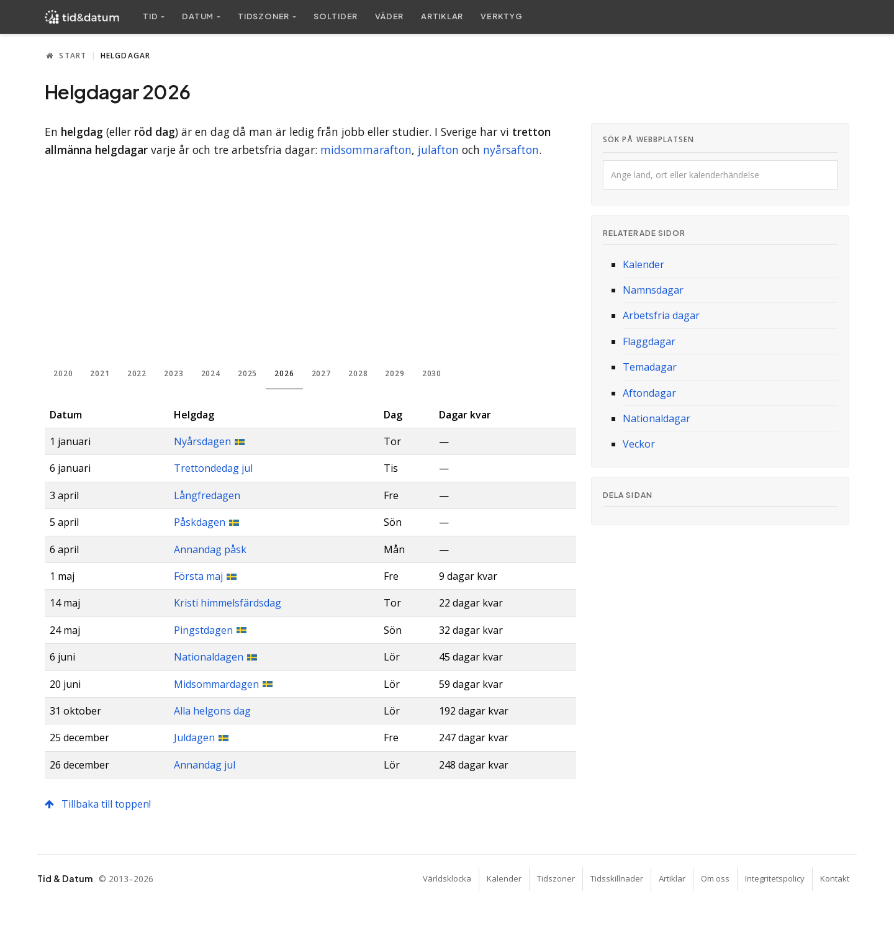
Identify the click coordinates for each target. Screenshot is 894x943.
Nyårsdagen (202, 441)
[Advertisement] (310, 263)
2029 (394, 373)
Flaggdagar (649, 341)
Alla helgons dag (212, 711)
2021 (99, 373)
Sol (336, 16)
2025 (247, 373)
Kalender (643, 264)
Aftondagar (649, 393)
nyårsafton (511, 149)
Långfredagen (207, 495)
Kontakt (834, 878)
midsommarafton (366, 149)
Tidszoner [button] (263, 16)
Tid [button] (150, 16)
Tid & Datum (65, 878)
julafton (438, 149)
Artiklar (442, 16)
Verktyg (501, 16)
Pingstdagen (203, 630)
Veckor (639, 444)
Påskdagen (199, 522)
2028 (358, 373)
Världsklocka (447, 878)
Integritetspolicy (775, 878)
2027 (321, 373)
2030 (431, 373)
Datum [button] (198, 16)
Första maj (198, 576)
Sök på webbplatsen (648, 139)
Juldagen (194, 737)
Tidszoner (556, 878)
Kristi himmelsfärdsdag (227, 603)
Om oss (715, 878)
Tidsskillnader (616, 878)
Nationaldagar (656, 418)
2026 (284, 373)
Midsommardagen (216, 684)
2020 (63, 373)
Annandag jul (204, 765)
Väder (389, 16)
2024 (210, 373)
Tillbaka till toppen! (98, 804)
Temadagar (650, 367)
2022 (137, 373)
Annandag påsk (210, 549)
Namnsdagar (653, 290)
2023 (173, 373)
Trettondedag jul (213, 468)
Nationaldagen (208, 657)
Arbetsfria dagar (661, 315)
